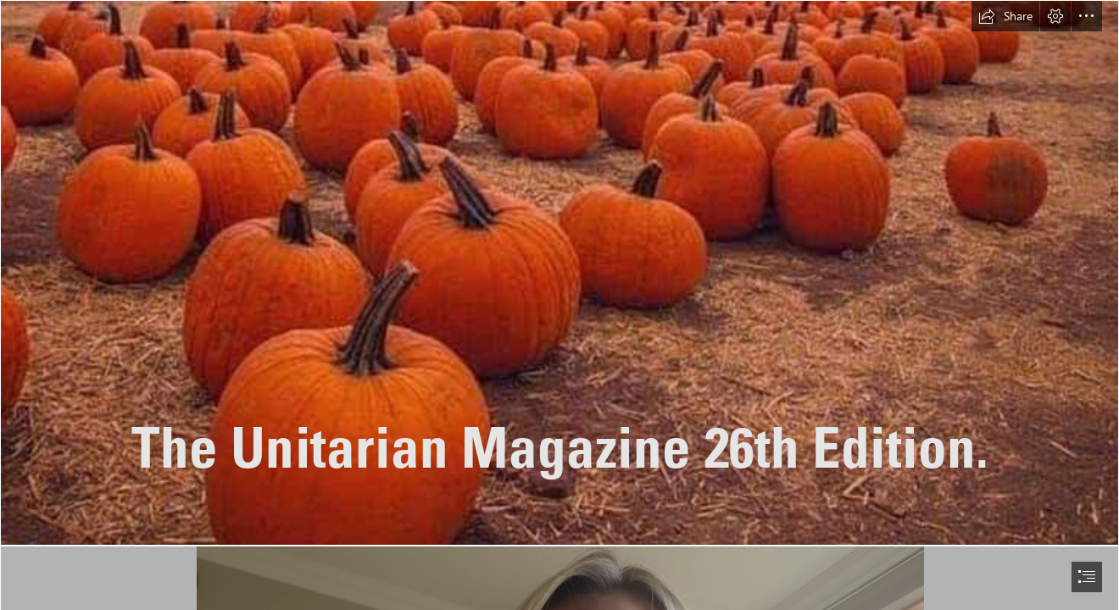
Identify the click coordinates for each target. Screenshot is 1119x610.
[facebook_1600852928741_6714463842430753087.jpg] (559, 273)
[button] (1005, 16)
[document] (559, 305)
